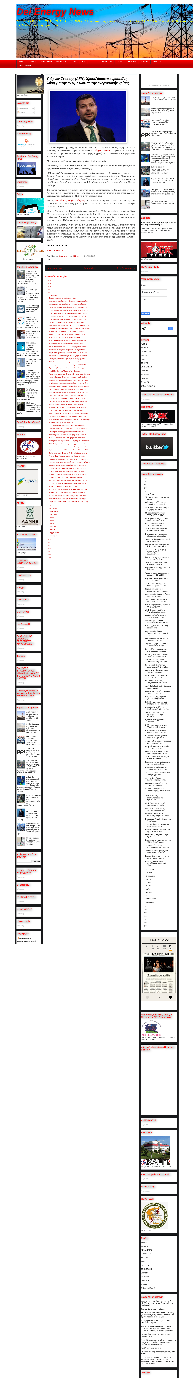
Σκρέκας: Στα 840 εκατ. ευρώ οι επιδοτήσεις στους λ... (67, 334)
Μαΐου (51, 524)
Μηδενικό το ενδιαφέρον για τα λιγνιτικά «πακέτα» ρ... (67, 395)
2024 (50, 286)
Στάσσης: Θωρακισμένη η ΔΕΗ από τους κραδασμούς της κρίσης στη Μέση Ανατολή (28, 815)
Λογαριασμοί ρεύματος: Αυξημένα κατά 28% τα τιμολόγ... (68, 353)
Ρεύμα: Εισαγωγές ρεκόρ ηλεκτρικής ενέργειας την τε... (68, 313)
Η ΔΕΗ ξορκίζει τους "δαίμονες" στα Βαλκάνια (64, 371)
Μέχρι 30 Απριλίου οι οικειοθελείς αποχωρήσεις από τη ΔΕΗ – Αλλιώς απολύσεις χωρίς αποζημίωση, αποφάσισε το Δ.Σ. (158, 1342)
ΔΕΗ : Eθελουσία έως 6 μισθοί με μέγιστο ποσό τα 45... (68, 438)
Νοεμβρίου (53, 505)
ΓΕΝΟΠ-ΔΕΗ (61, 62)
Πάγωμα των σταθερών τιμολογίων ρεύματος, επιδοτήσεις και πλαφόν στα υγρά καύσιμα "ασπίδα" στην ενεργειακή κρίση (28, 349)
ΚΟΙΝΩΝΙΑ (132, 62)
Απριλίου (52, 527)
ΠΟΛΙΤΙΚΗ (144, 62)
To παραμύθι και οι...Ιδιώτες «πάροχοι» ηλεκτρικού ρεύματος (155, 1322)
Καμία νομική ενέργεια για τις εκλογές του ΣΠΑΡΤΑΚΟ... (68, 365)
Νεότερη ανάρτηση (54, 268)
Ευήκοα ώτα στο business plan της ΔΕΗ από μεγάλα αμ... (68, 489)
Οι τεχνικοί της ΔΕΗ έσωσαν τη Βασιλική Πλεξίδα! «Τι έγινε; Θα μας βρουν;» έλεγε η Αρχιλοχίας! (157, 1303)
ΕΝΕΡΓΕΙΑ (94, 62)
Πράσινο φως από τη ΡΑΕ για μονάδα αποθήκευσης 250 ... (69, 450)
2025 (50, 283)
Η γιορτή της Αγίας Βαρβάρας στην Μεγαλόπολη (65, 477)
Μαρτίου (52, 530)
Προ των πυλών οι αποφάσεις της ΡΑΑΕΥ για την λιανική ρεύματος (33, 334)
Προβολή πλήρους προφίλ (26, 941)
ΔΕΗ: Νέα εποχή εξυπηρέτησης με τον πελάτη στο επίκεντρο (32, 309)
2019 (50, 546)
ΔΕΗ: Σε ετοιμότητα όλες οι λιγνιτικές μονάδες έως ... (67, 362)
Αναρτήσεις (23, 109)
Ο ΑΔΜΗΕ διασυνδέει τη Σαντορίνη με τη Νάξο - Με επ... (68, 474)
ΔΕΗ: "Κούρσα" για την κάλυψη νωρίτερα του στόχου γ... (68, 310)
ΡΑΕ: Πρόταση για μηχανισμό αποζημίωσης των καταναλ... (69, 413)
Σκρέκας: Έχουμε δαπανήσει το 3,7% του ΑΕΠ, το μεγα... (68, 380)
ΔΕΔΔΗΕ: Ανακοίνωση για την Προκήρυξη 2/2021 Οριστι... (69, 386)
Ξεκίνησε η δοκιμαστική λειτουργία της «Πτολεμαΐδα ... (67, 322)
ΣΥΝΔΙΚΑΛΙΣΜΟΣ (25, 66)
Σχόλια (21, 112)
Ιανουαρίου (53, 536)
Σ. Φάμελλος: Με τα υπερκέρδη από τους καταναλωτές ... (68, 383)
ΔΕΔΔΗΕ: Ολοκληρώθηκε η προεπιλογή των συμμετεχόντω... (70, 328)
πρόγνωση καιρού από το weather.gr (159, 85)
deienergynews (25, 938)
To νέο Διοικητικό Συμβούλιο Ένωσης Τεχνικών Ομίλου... (68, 347)
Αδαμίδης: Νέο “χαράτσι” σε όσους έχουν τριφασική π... (68, 435)
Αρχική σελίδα (90, 268)
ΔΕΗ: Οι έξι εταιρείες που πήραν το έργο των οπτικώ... (67, 444)
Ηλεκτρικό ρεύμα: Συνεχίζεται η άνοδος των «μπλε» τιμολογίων (33, 841)
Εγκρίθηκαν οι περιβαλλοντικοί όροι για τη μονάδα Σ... (67, 343)
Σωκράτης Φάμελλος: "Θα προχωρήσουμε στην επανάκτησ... (70, 419)
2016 (50, 555)
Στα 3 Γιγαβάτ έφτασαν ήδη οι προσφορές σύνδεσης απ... (68, 356)
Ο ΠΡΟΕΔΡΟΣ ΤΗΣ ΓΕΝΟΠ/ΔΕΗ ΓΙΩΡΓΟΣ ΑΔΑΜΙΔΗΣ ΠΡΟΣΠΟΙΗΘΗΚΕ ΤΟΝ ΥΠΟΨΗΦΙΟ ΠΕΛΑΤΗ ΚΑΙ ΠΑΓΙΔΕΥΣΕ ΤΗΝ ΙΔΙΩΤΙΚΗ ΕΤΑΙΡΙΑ (157, 1361)
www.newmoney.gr (55, 250)
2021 (50, 539)
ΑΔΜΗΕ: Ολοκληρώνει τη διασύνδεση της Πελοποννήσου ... (69, 462)
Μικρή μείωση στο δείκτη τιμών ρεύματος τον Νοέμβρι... (68, 377)
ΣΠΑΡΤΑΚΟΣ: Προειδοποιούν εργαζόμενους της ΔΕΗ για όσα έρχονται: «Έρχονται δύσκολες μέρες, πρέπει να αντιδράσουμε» (28, 277)
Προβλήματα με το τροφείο (151, 1348)
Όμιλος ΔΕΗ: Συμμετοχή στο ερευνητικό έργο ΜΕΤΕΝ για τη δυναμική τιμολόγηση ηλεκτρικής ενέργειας (29, 322)
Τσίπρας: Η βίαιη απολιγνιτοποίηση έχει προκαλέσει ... (67, 465)
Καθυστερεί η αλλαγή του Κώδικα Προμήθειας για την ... (68, 407)
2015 (50, 558)
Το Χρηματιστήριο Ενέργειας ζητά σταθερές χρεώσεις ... (68, 453)
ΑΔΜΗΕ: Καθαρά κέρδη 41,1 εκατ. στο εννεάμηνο (66, 404)
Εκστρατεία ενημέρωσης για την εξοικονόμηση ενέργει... (68, 498)
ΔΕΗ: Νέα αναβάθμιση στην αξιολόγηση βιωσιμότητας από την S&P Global (33, 753)
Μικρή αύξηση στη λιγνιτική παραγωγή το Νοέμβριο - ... (68, 307)
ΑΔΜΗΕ (22, 62)
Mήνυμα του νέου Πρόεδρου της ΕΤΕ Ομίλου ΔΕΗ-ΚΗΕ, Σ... (69, 325)
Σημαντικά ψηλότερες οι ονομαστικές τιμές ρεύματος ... (67, 350)
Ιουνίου (52, 521)
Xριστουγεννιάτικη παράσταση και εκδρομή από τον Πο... (68, 447)
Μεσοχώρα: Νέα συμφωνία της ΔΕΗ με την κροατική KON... (69, 441)
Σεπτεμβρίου (54, 511)
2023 (50, 290)
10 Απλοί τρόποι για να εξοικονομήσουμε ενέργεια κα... (68, 492)
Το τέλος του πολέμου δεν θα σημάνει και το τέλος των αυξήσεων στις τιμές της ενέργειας (27, 394)
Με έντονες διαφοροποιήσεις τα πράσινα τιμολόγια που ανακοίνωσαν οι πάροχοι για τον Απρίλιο (29, 408)
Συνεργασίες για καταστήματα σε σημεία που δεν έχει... (68, 331)
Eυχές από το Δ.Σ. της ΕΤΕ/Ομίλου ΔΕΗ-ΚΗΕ (64, 337)
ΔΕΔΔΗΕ (73, 62)
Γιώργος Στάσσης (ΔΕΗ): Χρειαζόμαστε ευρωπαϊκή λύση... (69, 501)
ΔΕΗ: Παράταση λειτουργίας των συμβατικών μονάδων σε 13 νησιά (32, 716)
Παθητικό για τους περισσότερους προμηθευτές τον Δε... (68, 483)
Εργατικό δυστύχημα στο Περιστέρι (61, 422)
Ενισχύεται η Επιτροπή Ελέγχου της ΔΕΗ (63, 486)
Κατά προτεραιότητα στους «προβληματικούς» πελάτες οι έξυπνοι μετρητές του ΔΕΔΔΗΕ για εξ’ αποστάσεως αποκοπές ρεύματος (28, 295)
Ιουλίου (52, 518)
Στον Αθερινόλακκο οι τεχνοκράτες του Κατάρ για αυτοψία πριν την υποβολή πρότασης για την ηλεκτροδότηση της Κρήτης (157, 1315)
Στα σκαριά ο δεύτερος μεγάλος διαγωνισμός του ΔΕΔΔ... (68, 495)
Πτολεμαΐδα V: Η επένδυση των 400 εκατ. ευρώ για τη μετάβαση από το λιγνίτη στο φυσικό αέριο (28, 829)
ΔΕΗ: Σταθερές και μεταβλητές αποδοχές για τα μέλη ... (68, 398)
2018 (50, 549)
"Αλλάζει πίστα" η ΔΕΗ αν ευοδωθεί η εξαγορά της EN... (68, 389)
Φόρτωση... (21, 126)
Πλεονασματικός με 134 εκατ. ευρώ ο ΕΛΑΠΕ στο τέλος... (68, 429)
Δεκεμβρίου (53, 295)
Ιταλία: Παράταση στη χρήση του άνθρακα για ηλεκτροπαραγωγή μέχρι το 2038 (33, 728)
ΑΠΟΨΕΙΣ (33, 62)
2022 (50, 293)
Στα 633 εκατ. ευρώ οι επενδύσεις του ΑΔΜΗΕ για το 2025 (33, 362)
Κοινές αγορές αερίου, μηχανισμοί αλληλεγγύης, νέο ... (67, 359)
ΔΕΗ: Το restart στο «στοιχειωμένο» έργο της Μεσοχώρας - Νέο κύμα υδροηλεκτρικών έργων (29, 800)
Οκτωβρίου (53, 508)
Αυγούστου (53, 514)
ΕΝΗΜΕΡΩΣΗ (107, 62)
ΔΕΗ (83, 62)
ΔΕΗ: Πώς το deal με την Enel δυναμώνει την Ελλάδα (67, 316)
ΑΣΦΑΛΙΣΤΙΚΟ (46, 62)
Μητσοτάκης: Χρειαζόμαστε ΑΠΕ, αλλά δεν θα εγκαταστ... (68, 459)
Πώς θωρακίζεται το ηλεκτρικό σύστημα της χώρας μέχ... (68, 319)
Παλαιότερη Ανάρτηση (126, 268)
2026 (50, 280)
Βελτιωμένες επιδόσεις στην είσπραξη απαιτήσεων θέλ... (68, 301)
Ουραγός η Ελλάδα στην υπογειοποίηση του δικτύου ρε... (68, 401)
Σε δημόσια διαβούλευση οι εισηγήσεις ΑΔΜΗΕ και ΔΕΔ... (68, 392)
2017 (50, 552)
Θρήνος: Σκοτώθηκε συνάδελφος (153, 1309)
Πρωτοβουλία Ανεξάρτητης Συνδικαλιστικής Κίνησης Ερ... (68, 416)
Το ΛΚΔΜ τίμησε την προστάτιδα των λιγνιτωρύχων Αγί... (68, 480)
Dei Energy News (55, 11)
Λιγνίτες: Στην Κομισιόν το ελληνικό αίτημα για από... (67, 456)
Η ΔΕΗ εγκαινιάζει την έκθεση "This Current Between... (68, 426)
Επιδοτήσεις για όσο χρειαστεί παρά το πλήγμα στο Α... (68, 432)
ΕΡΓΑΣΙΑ (120, 62)
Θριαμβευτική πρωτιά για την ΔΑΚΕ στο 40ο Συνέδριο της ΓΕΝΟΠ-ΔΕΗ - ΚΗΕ (33, 740)
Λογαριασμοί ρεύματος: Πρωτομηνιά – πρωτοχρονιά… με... (69, 374)
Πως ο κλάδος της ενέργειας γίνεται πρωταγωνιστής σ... (68, 410)
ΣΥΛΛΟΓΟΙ (157, 62)
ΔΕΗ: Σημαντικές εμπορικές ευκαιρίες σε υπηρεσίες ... (67, 468)
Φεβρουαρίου (54, 533)
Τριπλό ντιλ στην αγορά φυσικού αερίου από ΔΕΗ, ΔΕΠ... (68, 340)
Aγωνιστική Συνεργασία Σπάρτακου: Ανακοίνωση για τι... (68, 368)
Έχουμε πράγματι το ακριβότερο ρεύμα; (62, 298)
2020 (50, 543)
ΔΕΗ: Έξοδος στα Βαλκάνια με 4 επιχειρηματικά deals (67, 304)
